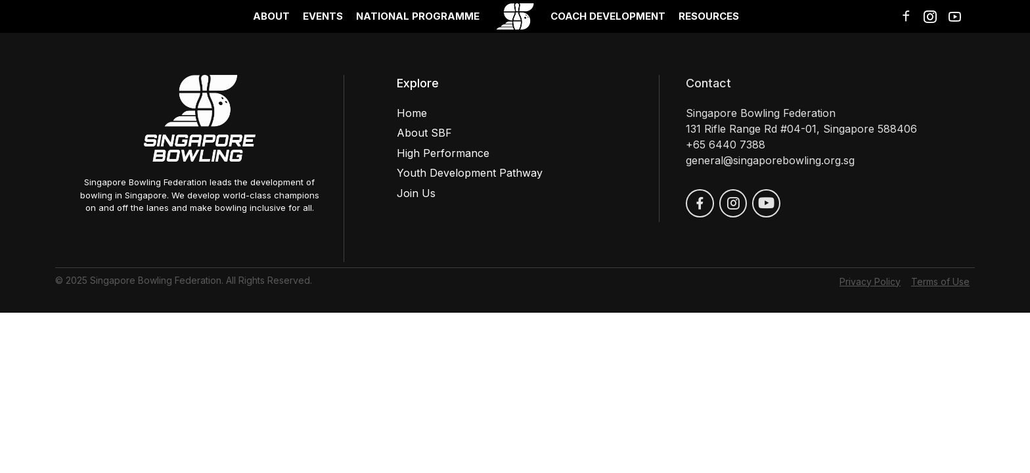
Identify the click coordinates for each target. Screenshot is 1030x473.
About (271, 16)
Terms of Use (940, 281)
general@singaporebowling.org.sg (770, 160)
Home (412, 113)
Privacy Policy (870, 281)
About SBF (424, 132)
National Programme (418, 16)
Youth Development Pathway (470, 172)
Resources (709, 16)
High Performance (443, 153)
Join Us (416, 193)
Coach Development (607, 16)
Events (323, 16)
